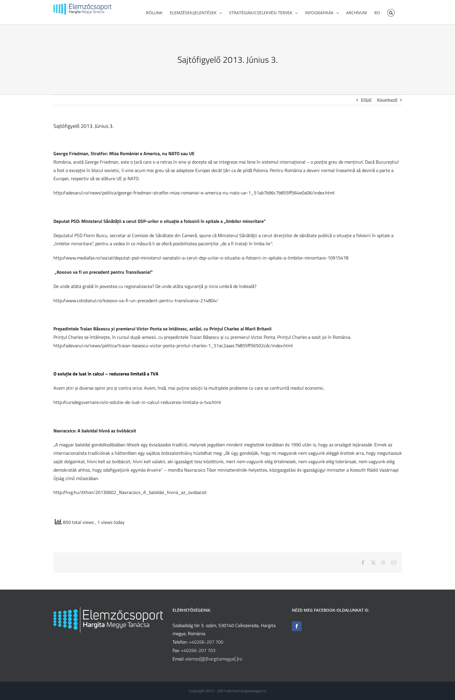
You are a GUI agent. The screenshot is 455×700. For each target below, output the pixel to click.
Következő (387, 102)
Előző (366, 102)
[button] (391, 12)
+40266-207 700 (206, 641)
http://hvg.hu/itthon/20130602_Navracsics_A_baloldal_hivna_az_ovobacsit (130, 494)
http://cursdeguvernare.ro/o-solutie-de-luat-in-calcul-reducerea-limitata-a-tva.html (137, 404)
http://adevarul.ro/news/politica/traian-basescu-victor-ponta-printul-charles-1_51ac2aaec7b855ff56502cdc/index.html (173, 347)
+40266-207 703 (198, 650)
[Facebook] (297, 626)
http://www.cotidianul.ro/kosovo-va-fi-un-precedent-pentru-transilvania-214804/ (135, 302)
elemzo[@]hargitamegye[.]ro (214, 658)
